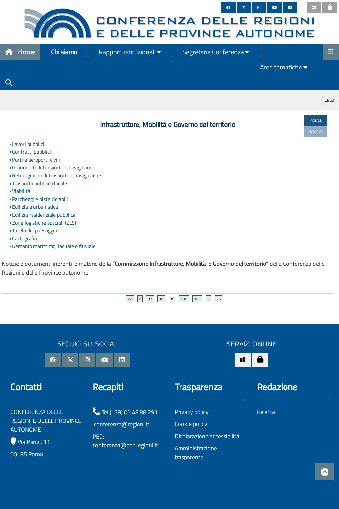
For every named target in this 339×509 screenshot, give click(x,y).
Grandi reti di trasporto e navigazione (53, 167)
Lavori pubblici (28, 144)
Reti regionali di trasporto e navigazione (56, 175)
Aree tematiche (283, 67)
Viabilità (21, 191)
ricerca (315, 120)
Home (20, 52)
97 (150, 299)
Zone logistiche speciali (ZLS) (44, 222)
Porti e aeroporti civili (36, 160)
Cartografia (24, 238)
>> (218, 299)
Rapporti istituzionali (130, 52)
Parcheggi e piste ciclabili (40, 199)
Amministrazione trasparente (196, 452)
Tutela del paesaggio (34, 230)
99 (172, 299)
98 (161, 299)
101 (197, 299)
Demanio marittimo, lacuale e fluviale (53, 246)
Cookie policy (191, 424)
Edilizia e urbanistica (35, 207)
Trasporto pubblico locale (39, 183)
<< (130, 299)
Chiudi (330, 100)
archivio (315, 131)
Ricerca (266, 411)
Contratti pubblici (31, 152)
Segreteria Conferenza (215, 52)
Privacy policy (192, 411)
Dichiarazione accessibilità (207, 436)
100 (183, 299)
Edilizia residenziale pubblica (43, 215)
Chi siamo (64, 52)
